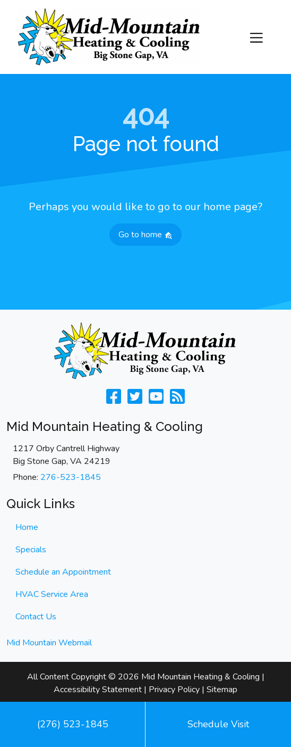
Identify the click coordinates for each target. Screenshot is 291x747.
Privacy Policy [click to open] (174, 689)
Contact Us (35, 616)
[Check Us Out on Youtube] (156, 400)
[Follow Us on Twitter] (134, 400)
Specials (30, 549)
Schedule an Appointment (63, 572)
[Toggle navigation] (256, 37)
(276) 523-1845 (72, 724)
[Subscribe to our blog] (177, 400)
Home (26, 527)
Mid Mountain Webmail (49, 643)
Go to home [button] (145, 234)
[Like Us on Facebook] (113, 400)
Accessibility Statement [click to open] (98, 689)
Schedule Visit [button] (218, 724)
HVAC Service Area (51, 594)
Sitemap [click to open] (222, 689)
